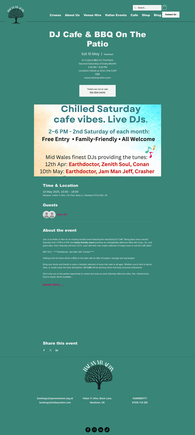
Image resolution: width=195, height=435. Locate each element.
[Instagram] (94, 429)
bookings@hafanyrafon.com (55, 402)
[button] (164, 7)
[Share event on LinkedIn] (57, 350)
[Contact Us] (171, 14)
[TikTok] (107, 429)
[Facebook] (87, 429)
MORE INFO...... (54, 284)
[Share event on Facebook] (44, 350)
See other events (97, 92)
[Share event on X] (50, 350)
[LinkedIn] (100, 429)
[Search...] (147, 8)
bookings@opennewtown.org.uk (55, 398)
